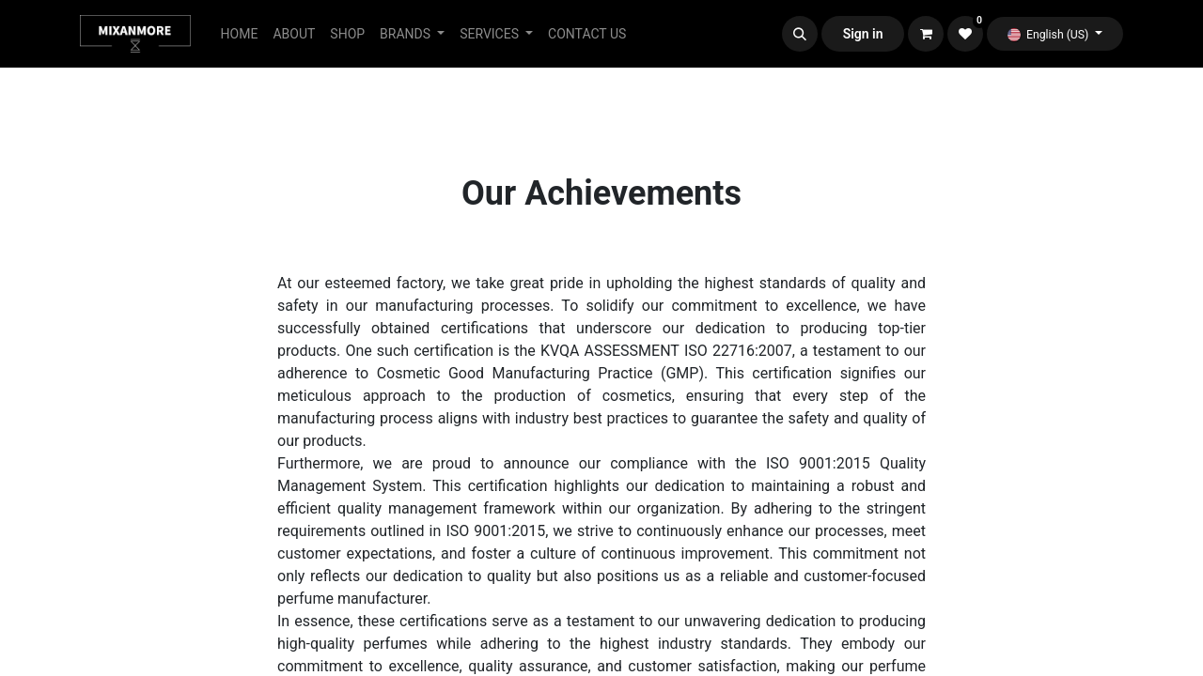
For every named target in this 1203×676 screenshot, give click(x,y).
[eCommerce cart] (926, 34)
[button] (800, 34)
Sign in (863, 33)
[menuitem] (239, 34)
